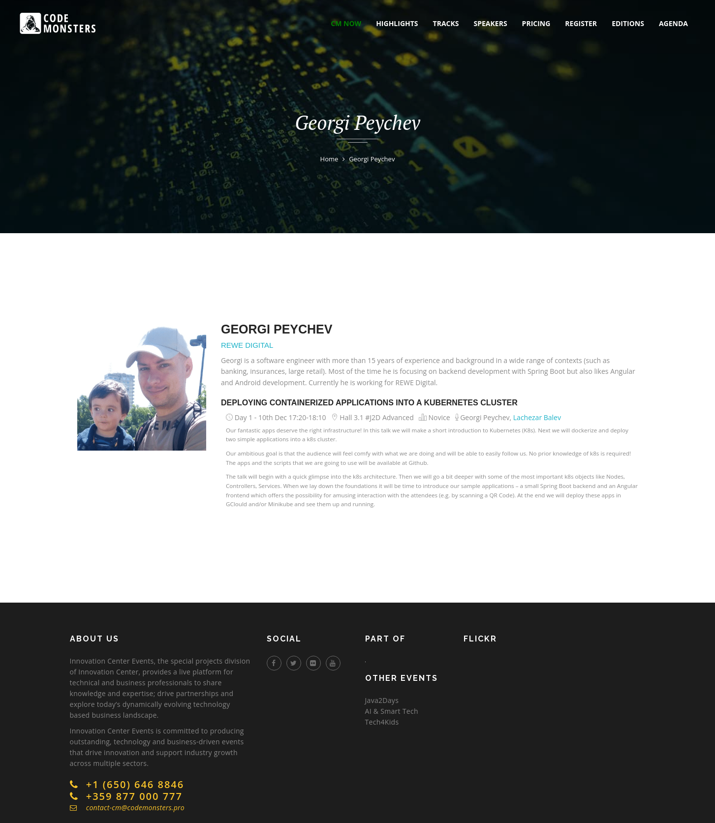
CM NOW (346, 23)
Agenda (673, 23)
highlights (397, 23)
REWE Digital (247, 345)
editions (628, 23)
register (581, 23)
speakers (490, 23)
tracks (446, 23)
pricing (536, 23)
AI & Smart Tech (391, 711)
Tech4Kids (382, 722)
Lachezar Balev (537, 417)
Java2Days (382, 700)
